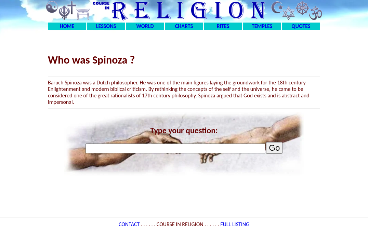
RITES (223, 26)
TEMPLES (262, 26)
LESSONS (106, 26)
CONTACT (130, 224)
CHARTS (184, 26)
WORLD (145, 26)
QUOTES (300, 26)
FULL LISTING (234, 224)
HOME (67, 26)
